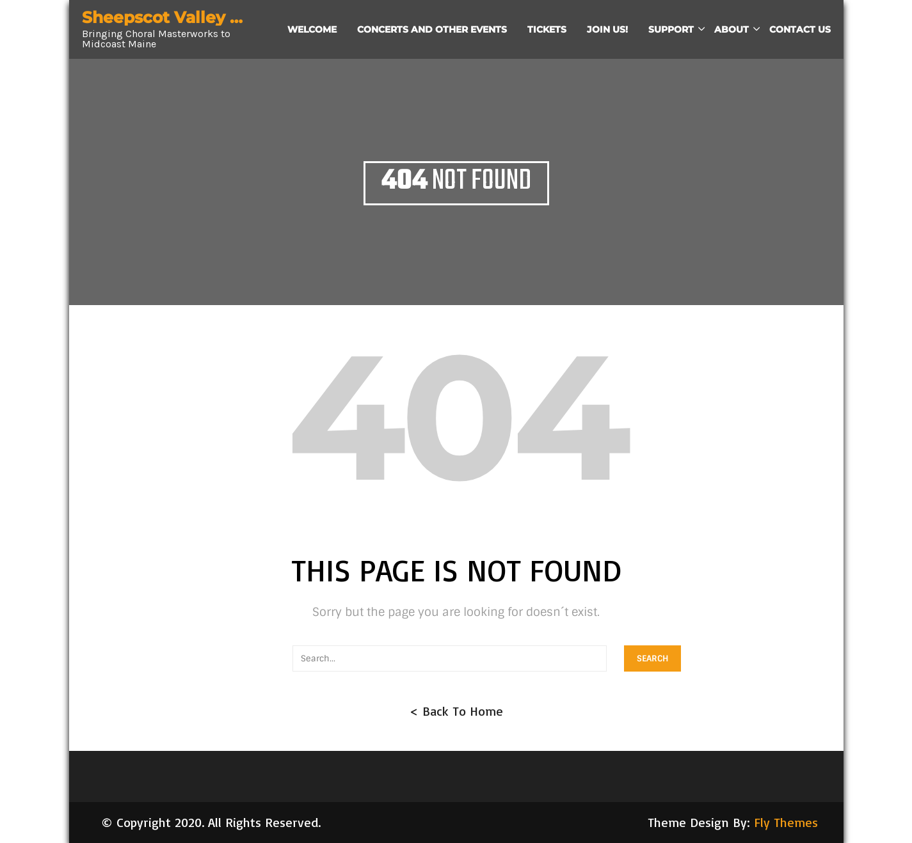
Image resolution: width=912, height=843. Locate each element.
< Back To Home (456, 711)
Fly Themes (786, 822)
